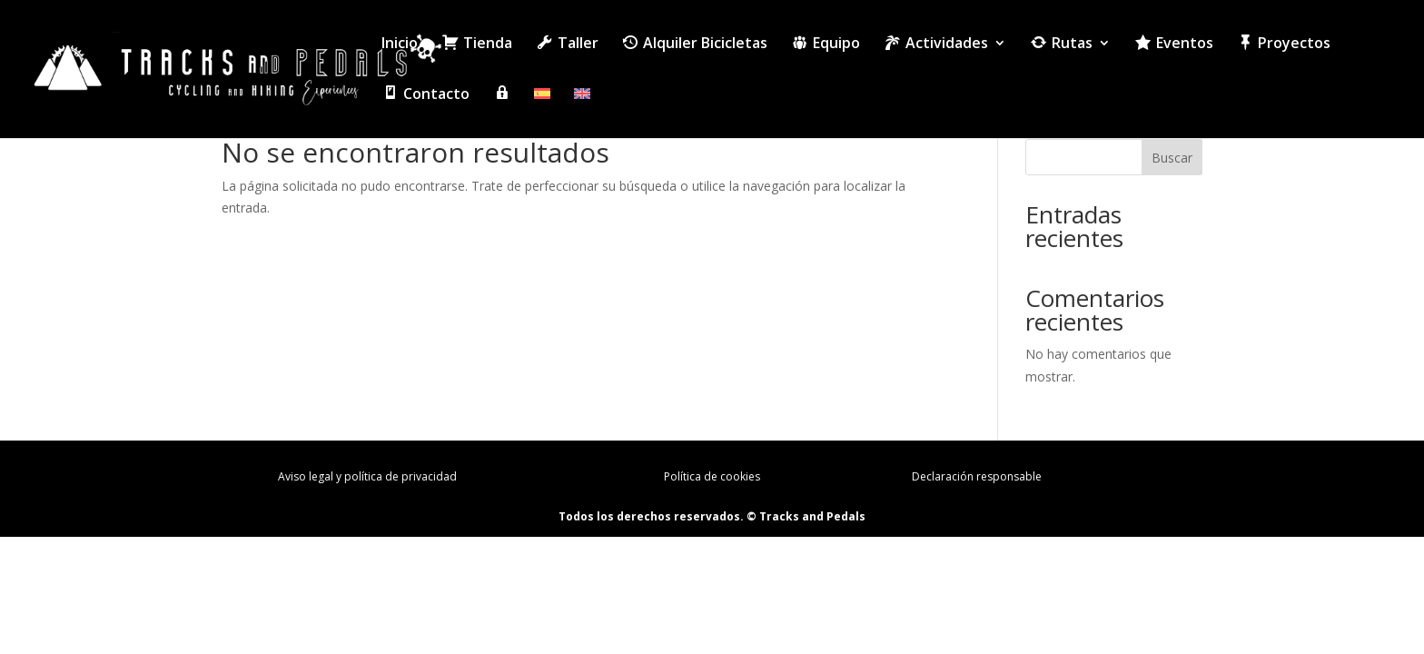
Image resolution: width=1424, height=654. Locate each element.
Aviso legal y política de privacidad (367, 476)
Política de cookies (712, 476)
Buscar (1172, 157)
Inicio (399, 44)
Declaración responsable (977, 476)
